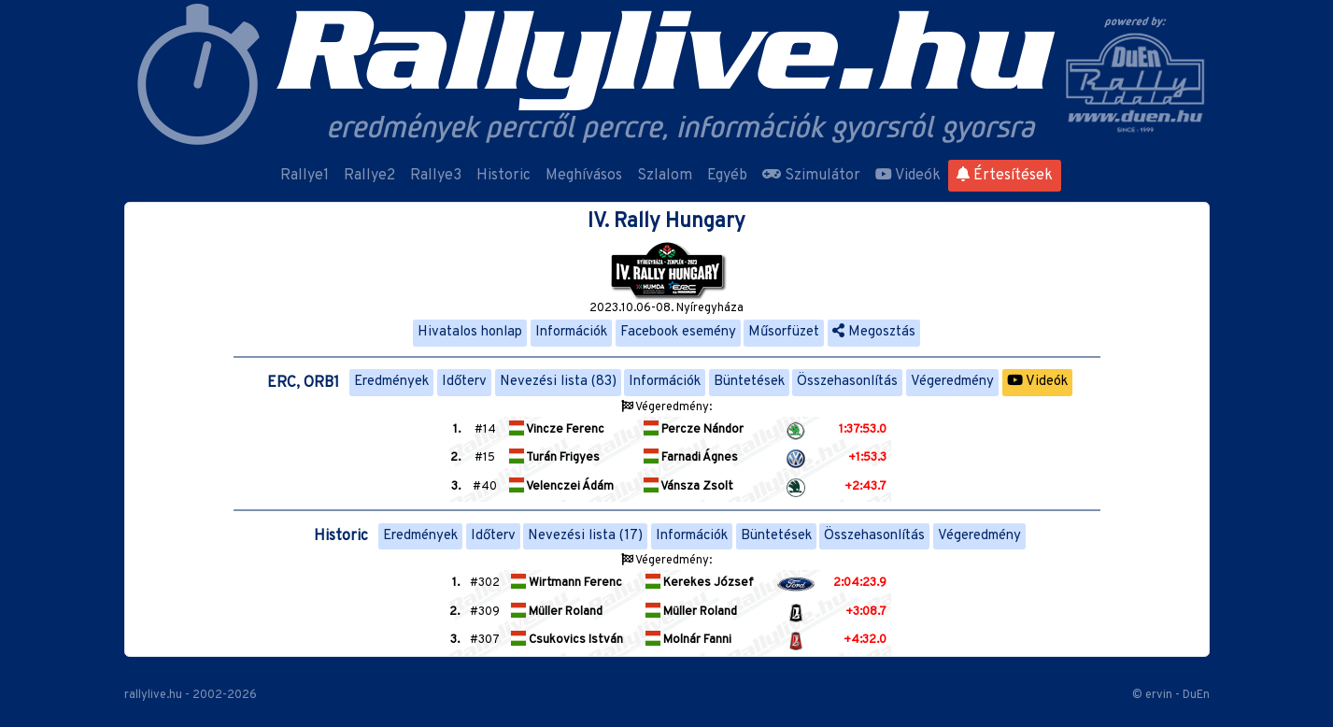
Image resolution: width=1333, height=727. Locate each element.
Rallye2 (369, 175)
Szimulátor (811, 175)
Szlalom (664, 175)
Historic (503, 175)
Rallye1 (304, 175)
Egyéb (727, 175)
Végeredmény (952, 382)
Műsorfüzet (783, 332)
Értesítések (1005, 175)
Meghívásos (584, 175)
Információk (571, 332)
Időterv (464, 382)
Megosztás (873, 332)
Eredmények (391, 382)
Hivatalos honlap (470, 332)
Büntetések (749, 382)
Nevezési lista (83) (558, 382)
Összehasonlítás (847, 382)
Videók (908, 175)
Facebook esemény (678, 332)
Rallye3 (435, 175)
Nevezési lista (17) (585, 536)
